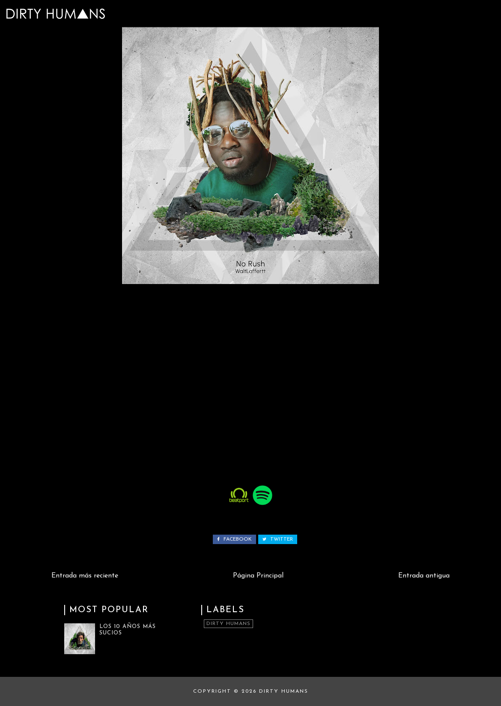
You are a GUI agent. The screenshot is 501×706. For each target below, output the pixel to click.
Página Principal (258, 575)
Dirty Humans (228, 623)
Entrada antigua (424, 575)
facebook (234, 539)
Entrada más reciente (84, 575)
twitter (277, 539)
